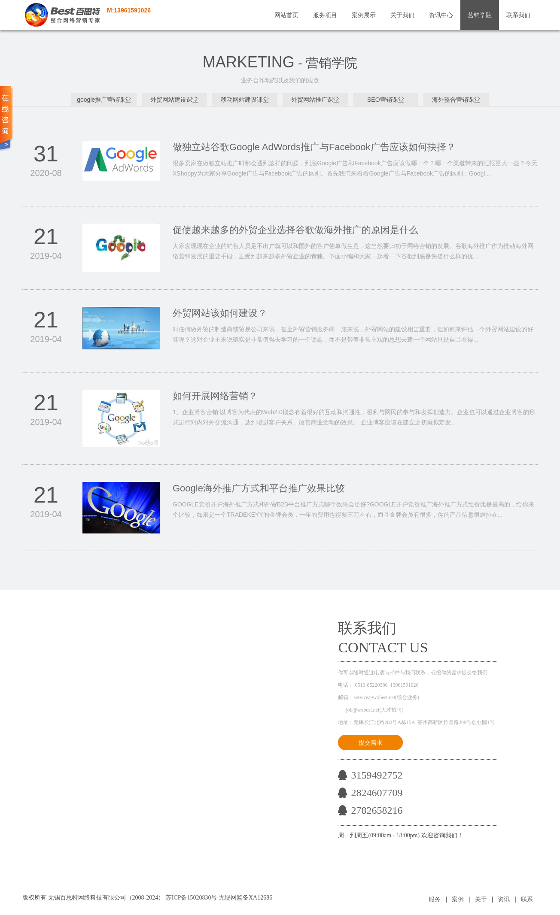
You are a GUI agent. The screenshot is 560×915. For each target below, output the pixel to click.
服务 (435, 899)
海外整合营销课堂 (456, 99)
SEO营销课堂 (385, 99)
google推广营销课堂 (104, 99)
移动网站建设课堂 (245, 99)
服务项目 (325, 15)
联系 (527, 899)
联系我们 (518, 15)
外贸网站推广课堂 (315, 99)
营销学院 (480, 15)
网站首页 (286, 15)
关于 (481, 899)
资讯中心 (441, 15)
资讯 (504, 899)
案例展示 (364, 15)
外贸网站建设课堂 (174, 99)
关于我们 (402, 15)
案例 (458, 899)
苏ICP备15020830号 (191, 897)
